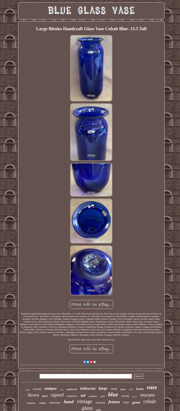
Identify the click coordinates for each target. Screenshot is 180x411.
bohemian (54, 402)
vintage (84, 401)
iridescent (87, 388)
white (62, 390)
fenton (114, 401)
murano (147, 394)
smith (114, 389)
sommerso (31, 403)
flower (134, 397)
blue (113, 394)
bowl (44, 396)
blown (33, 395)
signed (57, 394)
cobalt (149, 401)
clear (131, 389)
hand (68, 401)
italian (123, 389)
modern (93, 396)
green (136, 402)
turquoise (72, 395)
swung (125, 395)
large (103, 388)
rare (126, 402)
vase (152, 387)
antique (50, 388)
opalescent (72, 389)
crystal (37, 389)
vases (27, 390)
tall (83, 395)
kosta (139, 389)
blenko (100, 402)
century (42, 403)
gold (102, 396)
